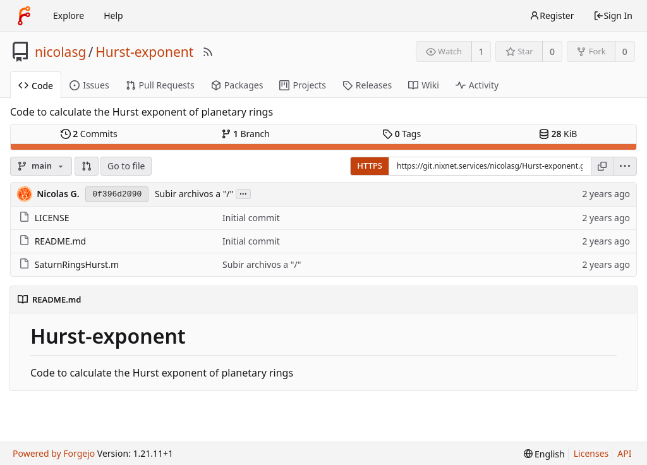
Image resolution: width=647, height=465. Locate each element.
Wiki (423, 85)
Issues (89, 85)
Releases (367, 85)
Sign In (612, 15)
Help (113, 15)
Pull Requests (160, 85)
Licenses (591, 453)
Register (551, 15)
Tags (401, 134)
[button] (87, 166)
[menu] (625, 166)
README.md (61, 241)
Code (35, 86)
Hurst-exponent (144, 51)
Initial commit (251, 218)
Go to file (126, 166)
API (624, 453)
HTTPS (369, 165)
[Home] (24, 15)
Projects (302, 85)
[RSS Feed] (208, 51)
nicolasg (60, 51)
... (243, 193)
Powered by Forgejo (54, 453)
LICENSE (52, 218)
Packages (237, 85)
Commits (89, 134)
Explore (68, 15)
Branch (245, 134)
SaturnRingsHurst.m (77, 264)
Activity (477, 85)
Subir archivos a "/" (194, 194)
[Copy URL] (602, 166)
